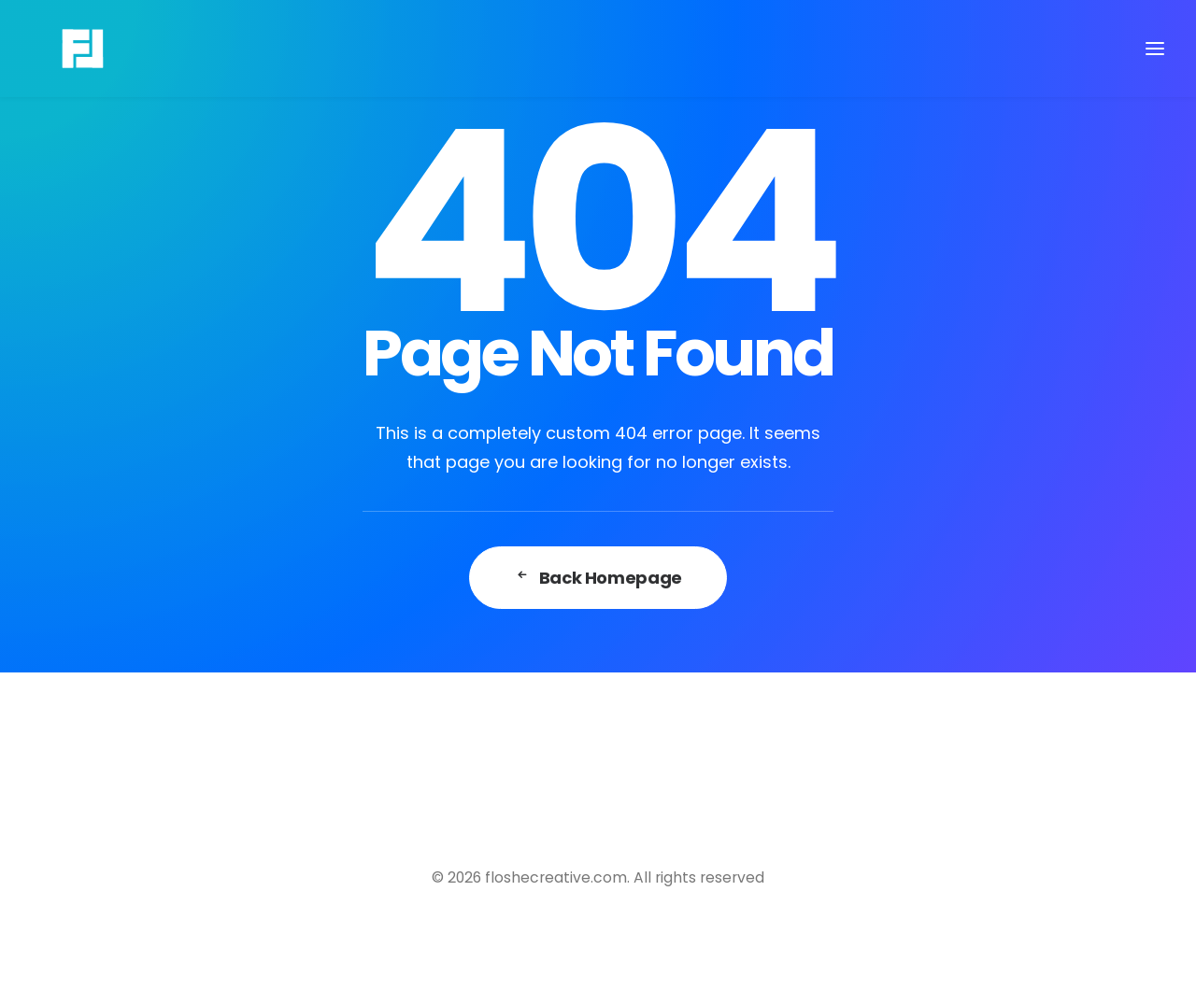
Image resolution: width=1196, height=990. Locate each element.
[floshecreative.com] (56, 48)
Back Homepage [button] (598, 577)
